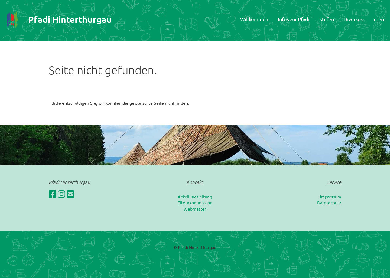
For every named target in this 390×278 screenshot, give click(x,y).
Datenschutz (329, 202)
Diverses (353, 19)
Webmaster (195, 208)
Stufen (326, 19)
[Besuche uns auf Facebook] (52, 194)
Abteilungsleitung (195, 196)
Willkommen (254, 19)
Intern (379, 19)
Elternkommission (195, 202)
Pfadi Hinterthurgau (70, 19)
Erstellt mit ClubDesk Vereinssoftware (195, 253)
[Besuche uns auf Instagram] (61, 194)
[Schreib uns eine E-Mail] (70, 194)
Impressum (330, 196)
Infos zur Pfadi (294, 19)
